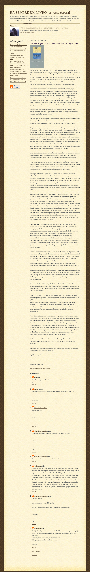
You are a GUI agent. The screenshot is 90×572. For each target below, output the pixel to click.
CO (35, 377)
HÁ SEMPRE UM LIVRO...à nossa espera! (40, 12)
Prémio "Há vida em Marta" (18, 82)
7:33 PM (34, 384)
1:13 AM (34, 403)
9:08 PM (34, 524)
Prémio (12, 53)
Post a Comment (36, 551)
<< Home (34, 555)
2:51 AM (34, 491)
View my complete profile (27, 32)
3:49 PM (34, 452)
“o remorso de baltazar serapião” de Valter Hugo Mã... (17, 57)
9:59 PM (48, 368)
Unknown (37, 466)
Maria (36, 389)
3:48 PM (34, 426)
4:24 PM (34, 547)
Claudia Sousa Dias (34, 28)
